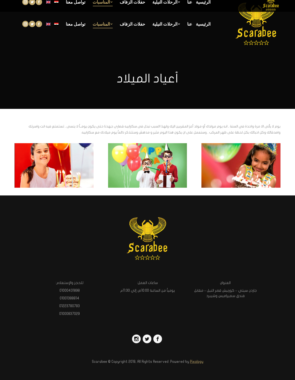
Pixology (196, 362)
